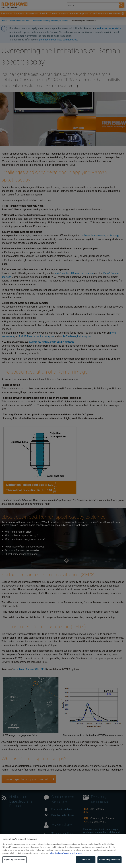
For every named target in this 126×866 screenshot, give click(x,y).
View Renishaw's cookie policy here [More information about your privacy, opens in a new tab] (66, 859)
